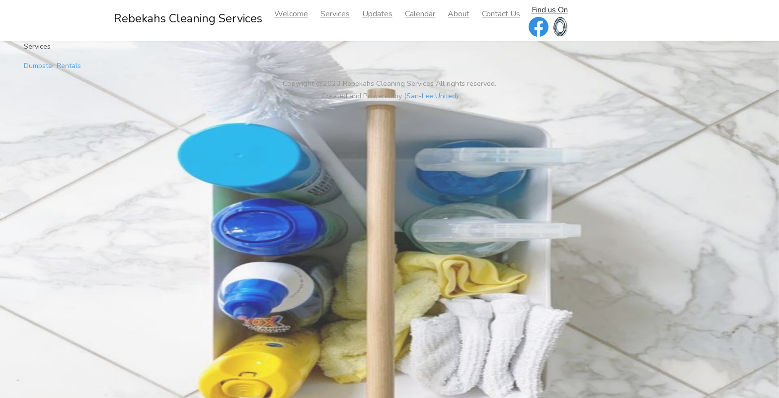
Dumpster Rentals (52, 65)
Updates (377, 13)
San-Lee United (431, 96)
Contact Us (501, 13)
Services (335, 13)
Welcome (291, 13)
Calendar (420, 13)
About (458, 13)
